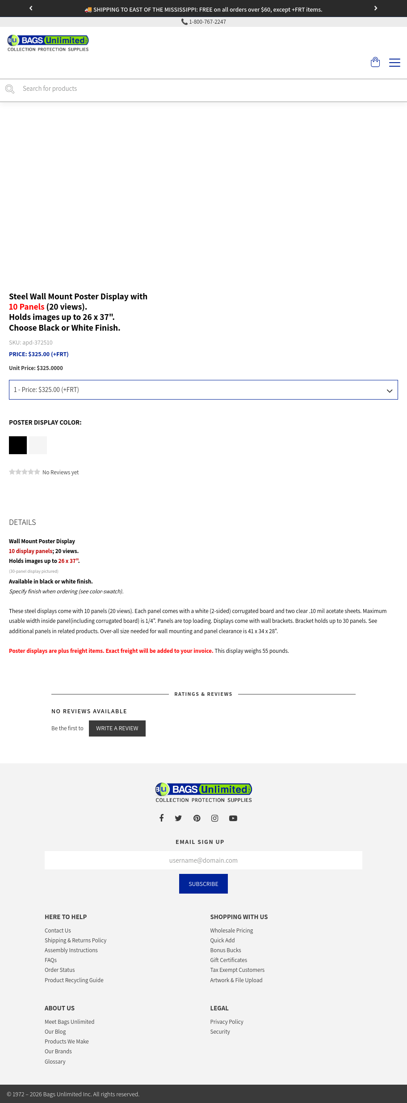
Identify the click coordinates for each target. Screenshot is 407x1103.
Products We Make (67, 1041)
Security (220, 1031)
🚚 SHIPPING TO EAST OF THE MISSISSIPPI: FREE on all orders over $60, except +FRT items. (203, 9)
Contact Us (58, 930)
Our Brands (58, 1051)
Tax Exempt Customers (237, 970)
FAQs (51, 960)
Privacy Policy (226, 1022)
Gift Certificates (229, 960)
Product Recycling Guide (74, 980)
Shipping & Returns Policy (75, 940)
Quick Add (222, 940)
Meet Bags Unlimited (69, 1022)
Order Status (60, 970)
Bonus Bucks (225, 950)
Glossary (55, 1061)
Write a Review (117, 728)
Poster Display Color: (45, 422)
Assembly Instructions (71, 950)
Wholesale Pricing (231, 930)
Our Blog (55, 1031)
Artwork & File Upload (236, 980)
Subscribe (203, 884)
